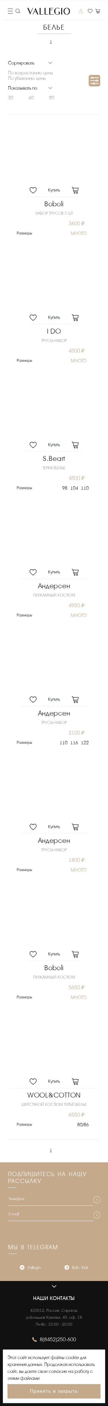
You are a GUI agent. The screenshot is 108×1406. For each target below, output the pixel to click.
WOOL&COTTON (54, 1095)
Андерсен (54, 586)
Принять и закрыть (54, 1391)
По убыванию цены (27, 78)
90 (51, 98)
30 (10, 98)
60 (31, 98)
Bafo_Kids (76, 1268)
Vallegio (30, 1268)
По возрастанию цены (30, 72)
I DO (54, 331)
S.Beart (54, 459)
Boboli (54, 204)
